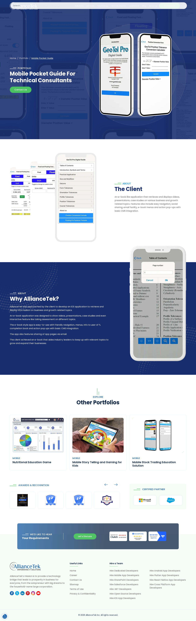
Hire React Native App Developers (168, 580)
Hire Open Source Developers (125, 594)
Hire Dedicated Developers (124, 570)
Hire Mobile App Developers (124, 575)
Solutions (79, 5)
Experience (134, 5)
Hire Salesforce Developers (124, 584)
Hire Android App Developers (165, 570)
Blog (144, 5)
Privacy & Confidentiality (83, 594)
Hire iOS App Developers (123, 598)
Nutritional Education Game (32, 462)
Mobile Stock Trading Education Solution (154, 464)
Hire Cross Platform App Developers (163, 586)
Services (90, 5)
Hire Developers (118, 5)
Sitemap (74, 584)
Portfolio (24, 58)
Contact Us (169, 5)
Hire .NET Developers (121, 589)
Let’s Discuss (85, 536)
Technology (102, 5)
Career (73, 575)
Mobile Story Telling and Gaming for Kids (97, 464)
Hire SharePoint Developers (124, 580)
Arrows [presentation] (105, 484)
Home (13, 58)
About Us (153, 5)
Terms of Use (77, 589)
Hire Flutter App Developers (165, 575)
